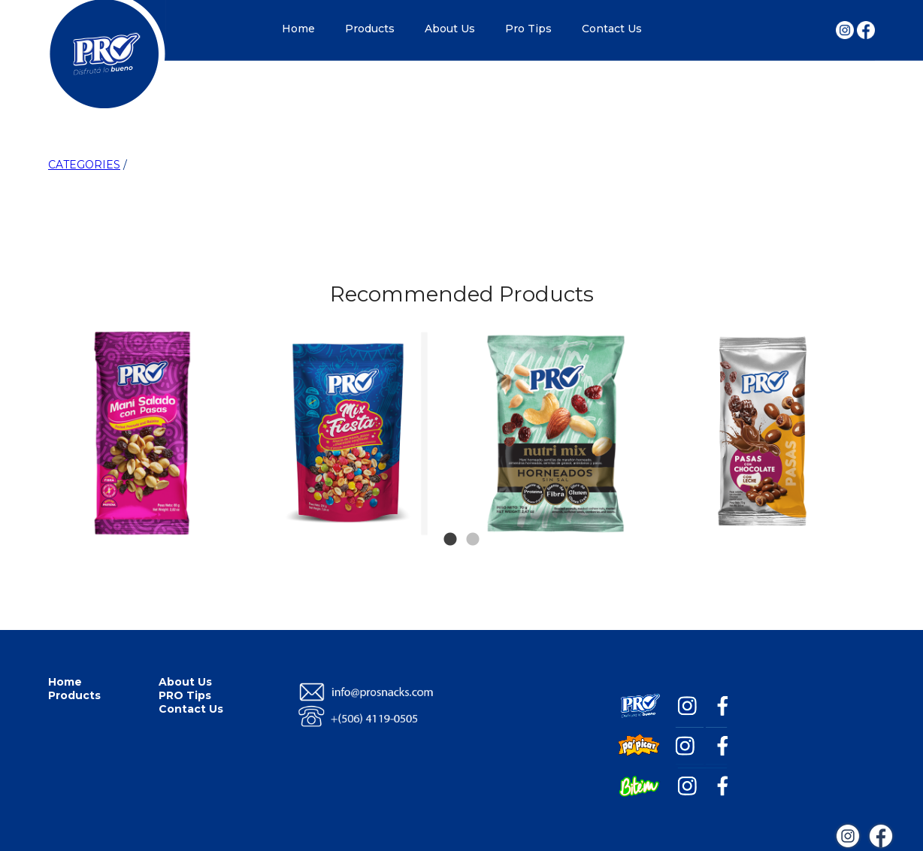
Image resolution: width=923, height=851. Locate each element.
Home (298, 28)
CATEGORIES (84, 164)
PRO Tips (185, 695)
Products (370, 28)
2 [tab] (472, 517)
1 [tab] (450, 517)
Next (846, 359)
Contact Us (612, 28)
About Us (450, 28)
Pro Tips (528, 28)
